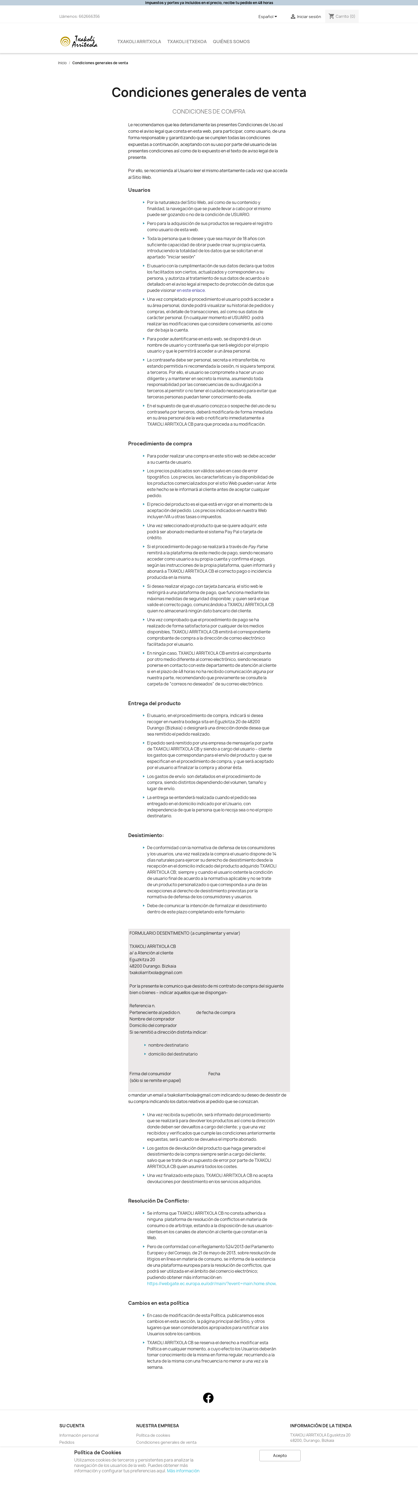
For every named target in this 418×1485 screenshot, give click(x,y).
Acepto (280, 1455)
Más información (183, 1471)
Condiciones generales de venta (166, 1442)
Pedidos (66, 1442)
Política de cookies (153, 1435)
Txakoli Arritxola (139, 42)
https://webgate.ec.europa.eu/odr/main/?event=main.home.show (211, 1283)
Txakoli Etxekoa (187, 42)
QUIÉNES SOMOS (231, 42)
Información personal (78, 1435)
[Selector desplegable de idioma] (269, 17)
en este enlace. (191, 290)
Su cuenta (71, 1426)
